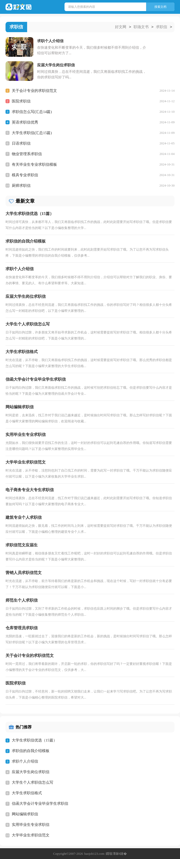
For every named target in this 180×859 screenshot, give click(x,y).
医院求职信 (21, 101)
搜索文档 (160, 7)
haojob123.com (94, 853)
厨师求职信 (21, 185)
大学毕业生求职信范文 (30, 835)
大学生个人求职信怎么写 (32, 782)
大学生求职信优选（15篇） (34, 740)
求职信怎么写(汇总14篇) (32, 111)
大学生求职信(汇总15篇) (32, 133)
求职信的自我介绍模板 (30, 751)
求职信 (161, 27)
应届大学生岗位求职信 (30, 772)
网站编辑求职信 (25, 814)
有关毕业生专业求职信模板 (34, 164)
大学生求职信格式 (27, 793)
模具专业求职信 (25, 175)
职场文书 (141, 27)
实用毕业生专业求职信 (30, 824)
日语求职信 (21, 143)
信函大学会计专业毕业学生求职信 (40, 803)
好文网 (120, 27)
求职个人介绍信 (25, 761)
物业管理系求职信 (27, 154)
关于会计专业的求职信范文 (34, 90)
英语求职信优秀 (25, 122)
